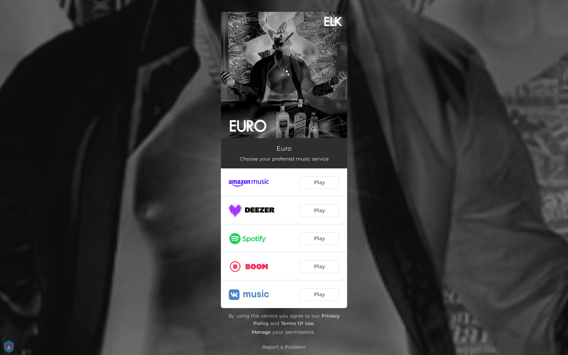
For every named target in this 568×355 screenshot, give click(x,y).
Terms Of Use (297, 323)
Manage (261, 332)
